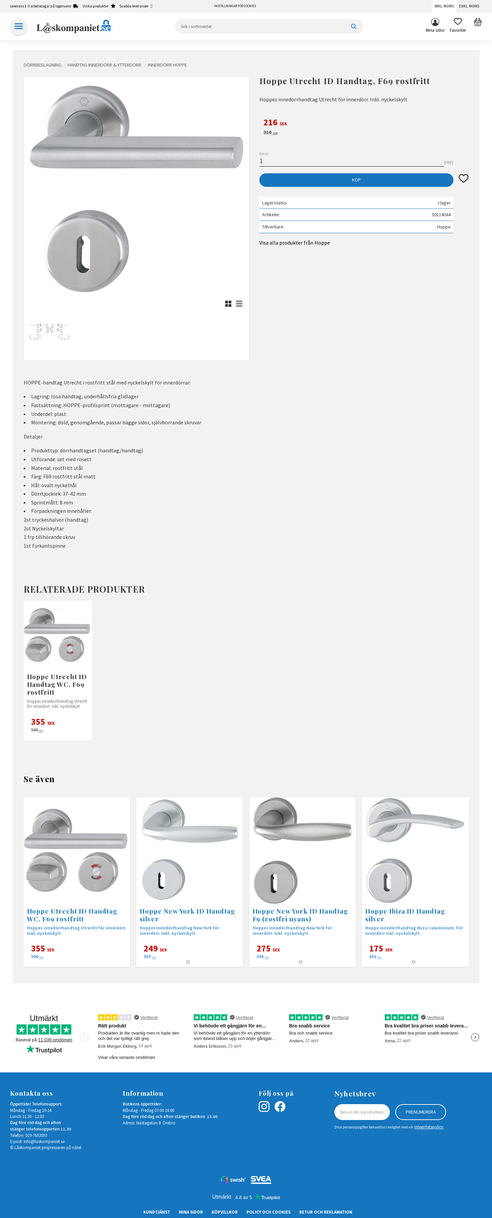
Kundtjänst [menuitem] (156, 1212)
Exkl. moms (469, 6)
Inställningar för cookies (235, 6)
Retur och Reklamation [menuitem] (325, 1212)
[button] (458, 26)
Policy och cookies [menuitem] (268, 1212)
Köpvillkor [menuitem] (225, 1212)
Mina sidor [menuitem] (435, 30)
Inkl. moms (444, 6)
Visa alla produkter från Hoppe (294, 242)
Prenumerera (421, 1112)
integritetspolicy (428, 1126)
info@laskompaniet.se (44, 1141)
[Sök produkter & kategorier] (269, 26)
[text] (364, 123)
